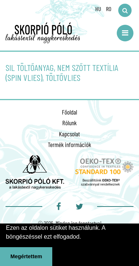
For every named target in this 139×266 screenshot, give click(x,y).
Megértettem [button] (26, 256)
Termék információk (69, 144)
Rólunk (69, 122)
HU (98, 8)
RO (108, 8)
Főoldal (69, 112)
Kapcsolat (69, 133)
